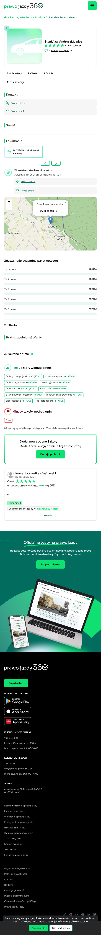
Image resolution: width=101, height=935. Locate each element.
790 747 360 (11, 738)
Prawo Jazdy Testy (14, 906)
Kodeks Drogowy (13, 844)
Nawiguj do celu (48, 211)
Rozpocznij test (50, 564)
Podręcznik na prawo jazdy (18, 822)
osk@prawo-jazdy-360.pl (18, 768)
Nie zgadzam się (61, 928)
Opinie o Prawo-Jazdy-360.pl (20, 901)
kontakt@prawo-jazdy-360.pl (20, 743)
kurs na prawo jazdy (15, 811)
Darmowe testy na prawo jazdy (20, 805)
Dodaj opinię (50, 454)
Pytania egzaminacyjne (16, 895)
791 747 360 (10, 763)
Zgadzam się (38, 928)
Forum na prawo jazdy (16, 855)
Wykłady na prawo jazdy (17, 816)
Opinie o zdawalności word (18, 833)
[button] (50, 220)
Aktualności (10, 849)
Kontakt (8, 879)
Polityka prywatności (15, 874)
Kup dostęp (16, 683)
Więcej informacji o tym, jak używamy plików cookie (55, 921)
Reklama (8, 885)
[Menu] (92, 5)
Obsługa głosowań (14, 890)
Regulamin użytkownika (17, 868)
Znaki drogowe (12, 838)
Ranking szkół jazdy (14, 827)
